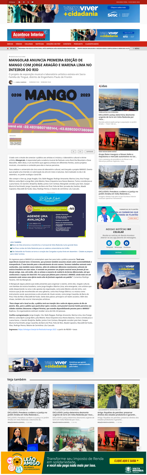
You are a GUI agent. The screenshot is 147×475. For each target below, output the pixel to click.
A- (73, 151)
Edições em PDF (53, 44)
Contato (67, 44)
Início (10, 44)
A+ (80, 151)
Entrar (11, 2)
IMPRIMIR (89, 151)
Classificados (92, 44)
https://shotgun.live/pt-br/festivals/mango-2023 (37, 329)
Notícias (40, 44)
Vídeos (19, 44)
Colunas (29, 44)
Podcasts (78, 44)
